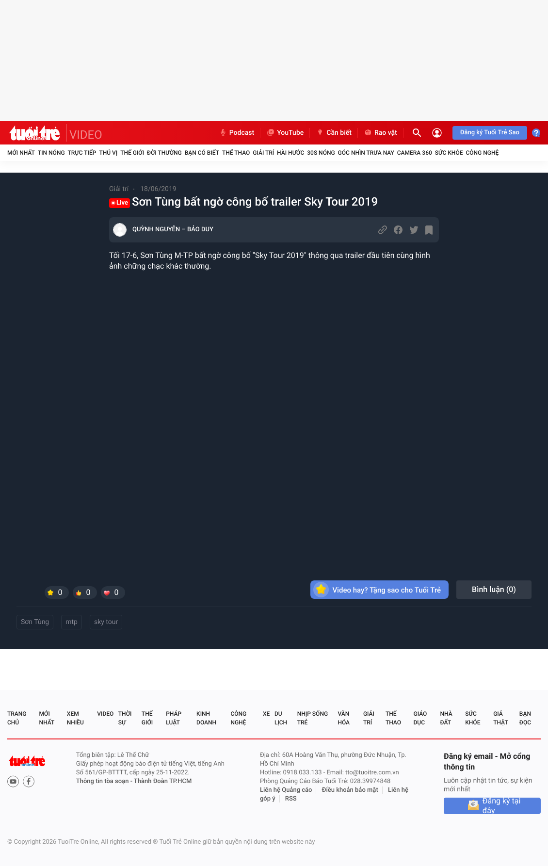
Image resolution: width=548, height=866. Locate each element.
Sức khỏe (449, 152)
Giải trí (263, 152)
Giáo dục (420, 718)
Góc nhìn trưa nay (366, 152)
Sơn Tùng (35, 622)
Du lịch (280, 718)
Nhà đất (446, 718)
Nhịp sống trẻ (312, 718)
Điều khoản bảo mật (350, 790)
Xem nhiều (75, 718)
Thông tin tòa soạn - (105, 781)
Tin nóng (51, 152)
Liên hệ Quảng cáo (286, 790)
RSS (291, 798)
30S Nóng (321, 152)
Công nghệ (482, 152)
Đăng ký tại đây (502, 806)
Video (105, 713)
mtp (71, 622)
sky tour (106, 622)
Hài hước (290, 152)
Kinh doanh (206, 718)
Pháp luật (173, 718)
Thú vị (108, 152)
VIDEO (85, 135)
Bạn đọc (525, 718)
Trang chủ (16, 718)
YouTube (285, 133)
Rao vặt (380, 133)
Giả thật (500, 718)
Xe (266, 713)
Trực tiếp (82, 152)
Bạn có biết (202, 152)
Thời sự (125, 718)
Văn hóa (344, 718)
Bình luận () (494, 589)
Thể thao (236, 152)
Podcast (237, 133)
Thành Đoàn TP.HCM (163, 781)
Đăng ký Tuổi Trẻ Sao (489, 132)
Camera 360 (414, 152)
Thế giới (132, 152)
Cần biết (334, 133)
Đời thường (164, 152)
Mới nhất (21, 152)
